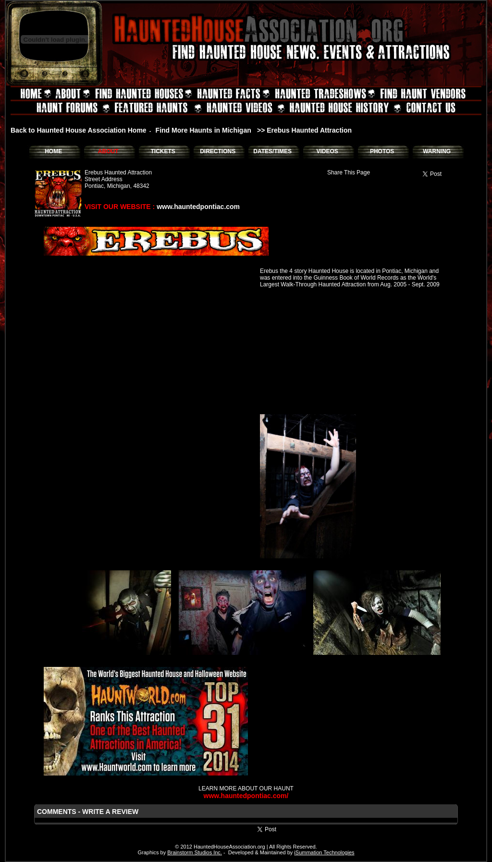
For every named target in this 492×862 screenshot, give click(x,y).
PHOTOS (382, 151)
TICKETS (162, 151)
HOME (53, 151)
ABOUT (108, 151)
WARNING (437, 151)
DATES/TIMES (272, 151)
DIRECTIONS (217, 151)
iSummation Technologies (324, 852)
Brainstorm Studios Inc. (194, 852)
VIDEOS (327, 151)
